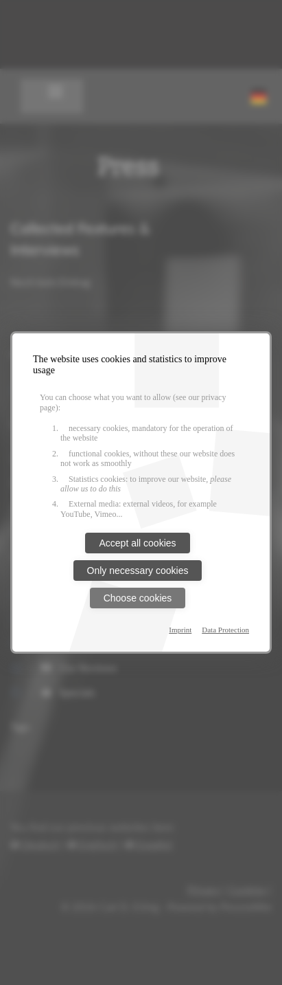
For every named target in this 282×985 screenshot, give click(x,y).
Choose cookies (138, 598)
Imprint (180, 630)
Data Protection (225, 630)
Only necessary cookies (138, 570)
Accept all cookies (137, 543)
